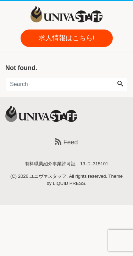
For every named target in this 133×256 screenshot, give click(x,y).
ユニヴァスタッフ (47, 176)
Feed (66, 142)
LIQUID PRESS (69, 183)
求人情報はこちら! (66, 38)
